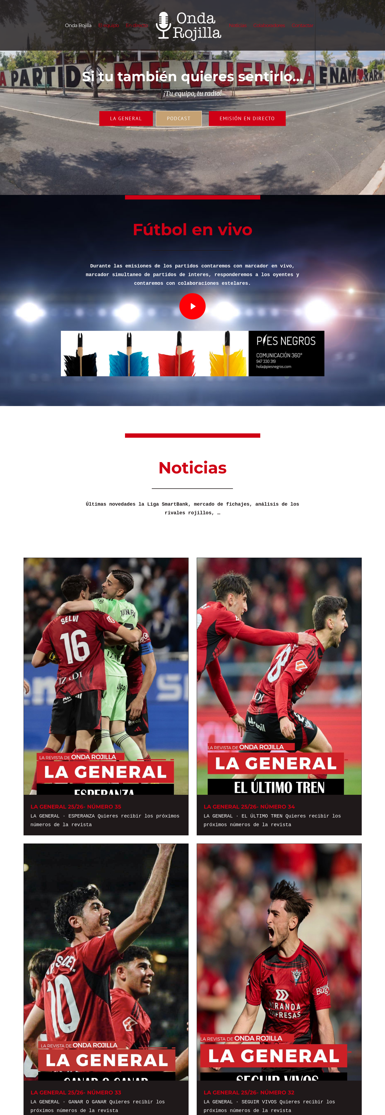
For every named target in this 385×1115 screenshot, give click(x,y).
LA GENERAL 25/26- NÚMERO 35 (76, 806)
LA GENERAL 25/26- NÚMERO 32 (249, 1092)
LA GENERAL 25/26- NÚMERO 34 (249, 806)
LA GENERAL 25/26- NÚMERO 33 (76, 1092)
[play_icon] (192, 295)
